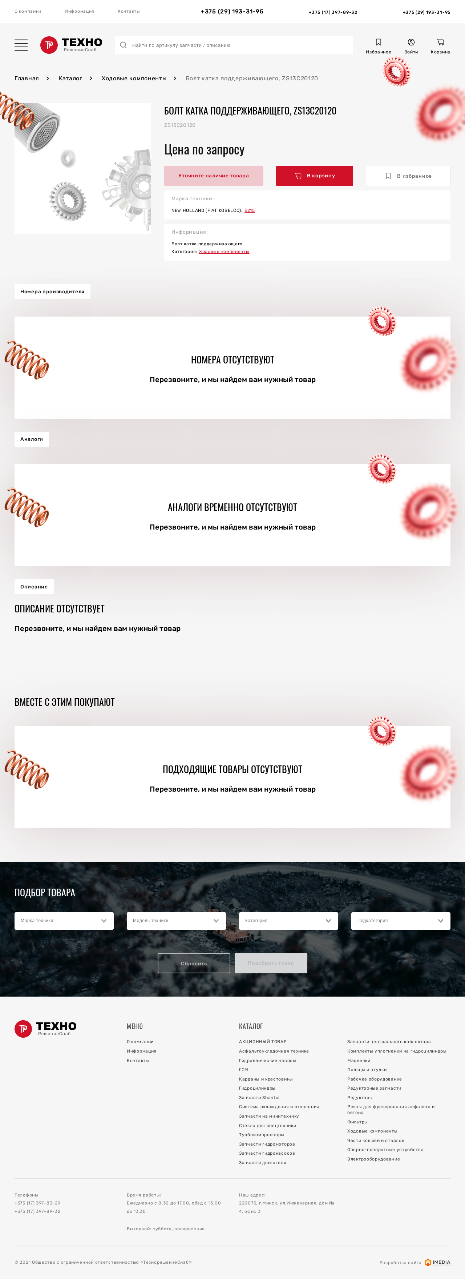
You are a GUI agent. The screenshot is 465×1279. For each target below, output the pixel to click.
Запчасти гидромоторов (267, 1144)
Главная (27, 78)
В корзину (315, 176)
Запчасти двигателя (263, 1162)
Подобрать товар (271, 963)
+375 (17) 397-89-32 (37, 1211)
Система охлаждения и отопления (279, 1106)
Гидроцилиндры (257, 1088)
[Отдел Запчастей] (333, 12)
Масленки (359, 1060)
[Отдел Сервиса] (426, 12)
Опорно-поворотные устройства (385, 1149)
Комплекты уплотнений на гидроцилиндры (397, 1051)
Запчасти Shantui (259, 1097)
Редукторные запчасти (374, 1088)
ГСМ (243, 1069)
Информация (79, 11)
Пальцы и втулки (367, 1069)
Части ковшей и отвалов (375, 1140)
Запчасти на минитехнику (269, 1116)
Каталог (70, 78)
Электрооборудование (373, 1159)
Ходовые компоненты (134, 78)
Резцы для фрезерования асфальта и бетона (391, 1109)
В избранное (408, 176)
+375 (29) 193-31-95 (232, 12)
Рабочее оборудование (374, 1079)
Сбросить (194, 964)
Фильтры (357, 1122)
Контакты (129, 11)
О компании (28, 11)
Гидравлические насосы (267, 1060)
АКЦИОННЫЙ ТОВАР (263, 1041)
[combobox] (64, 921)
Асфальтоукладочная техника (274, 1051)
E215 (249, 210)
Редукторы (360, 1097)
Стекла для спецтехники (267, 1125)
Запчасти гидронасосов (267, 1153)
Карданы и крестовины (266, 1079)
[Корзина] (440, 47)
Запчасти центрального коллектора (389, 1041)
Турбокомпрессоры (261, 1134)
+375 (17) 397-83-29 (37, 1203)
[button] (378, 47)
